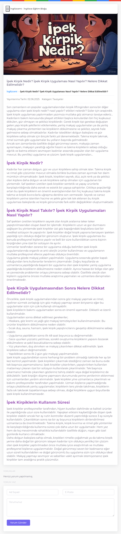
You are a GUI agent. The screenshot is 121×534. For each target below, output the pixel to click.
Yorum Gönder (19, 521)
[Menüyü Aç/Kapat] (9, 8)
